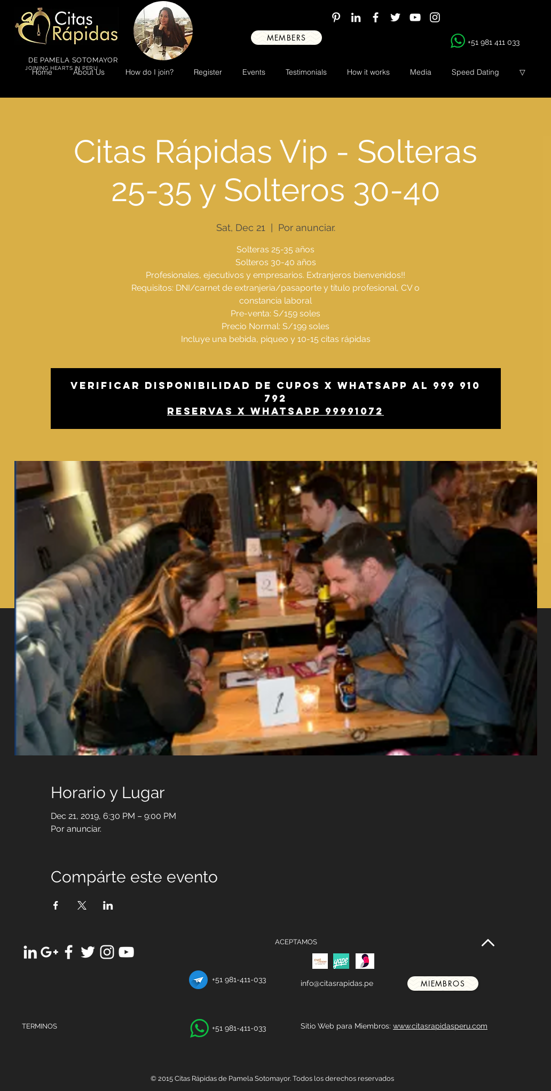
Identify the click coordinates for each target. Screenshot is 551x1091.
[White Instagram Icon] (435, 17)
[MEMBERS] (286, 37)
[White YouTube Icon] (415, 17)
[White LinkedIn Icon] (356, 17)
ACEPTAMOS (296, 942)
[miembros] (442, 983)
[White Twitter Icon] (395, 17)
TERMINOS (39, 1026)
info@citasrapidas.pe (337, 983)
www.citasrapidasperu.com (440, 1026)
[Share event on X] (82, 905)
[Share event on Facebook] (56, 905)
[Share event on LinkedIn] (108, 905)
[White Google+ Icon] (49, 952)
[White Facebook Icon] (375, 17)
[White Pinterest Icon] (336, 17)
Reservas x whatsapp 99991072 (275, 411)
